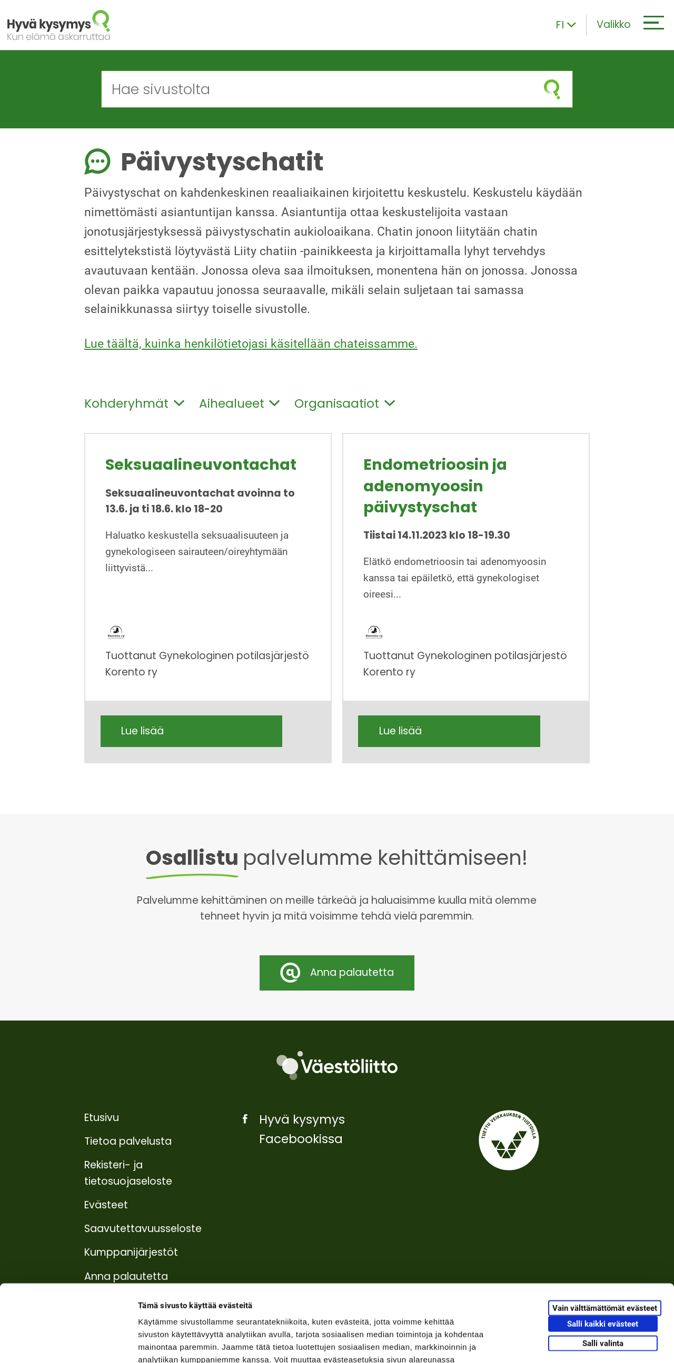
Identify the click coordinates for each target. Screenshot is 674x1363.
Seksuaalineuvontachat (200, 464)
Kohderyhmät (134, 403)
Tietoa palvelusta (128, 1141)
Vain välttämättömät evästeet (604, 1235)
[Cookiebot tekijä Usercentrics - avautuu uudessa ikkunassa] (68, 1342)
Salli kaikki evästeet (602, 1251)
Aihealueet (239, 403)
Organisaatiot (344, 403)
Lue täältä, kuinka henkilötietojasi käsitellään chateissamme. (251, 344)
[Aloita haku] (552, 89)
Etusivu (101, 1117)
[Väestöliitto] (337, 1065)
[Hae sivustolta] (317, 89)
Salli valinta (602, 1271)
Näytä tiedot (563, 1342)
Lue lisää (142, 731)
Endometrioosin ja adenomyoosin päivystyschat (435, 486)
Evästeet (106, 1205)
